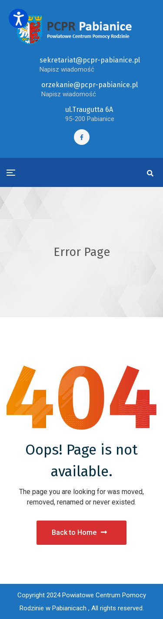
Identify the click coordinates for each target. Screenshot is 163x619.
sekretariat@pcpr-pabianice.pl (90, 60)
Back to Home (79, 532)
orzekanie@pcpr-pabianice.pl (89, 85)
